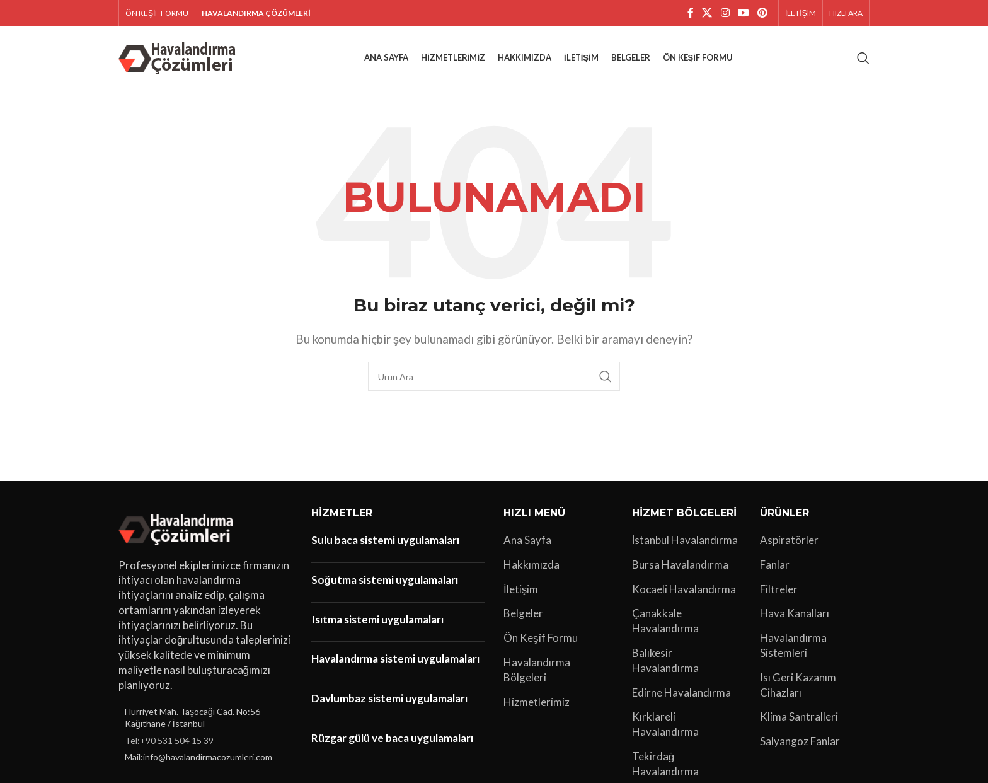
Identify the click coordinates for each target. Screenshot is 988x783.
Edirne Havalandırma (681, 692)
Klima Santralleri (799, 717)
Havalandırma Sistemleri (793, 646)
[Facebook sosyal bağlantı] (690, 13)
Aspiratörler (789, 540)
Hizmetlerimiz (536, 702)
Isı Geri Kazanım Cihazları (798, 685)
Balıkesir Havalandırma (665, 660)
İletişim (520, 589)
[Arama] (863, 58)
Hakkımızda (531, 564)
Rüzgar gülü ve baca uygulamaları (392, 738)
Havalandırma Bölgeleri (536, 670)
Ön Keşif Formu (540, 638)
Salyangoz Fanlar (800, 741)
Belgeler (523, 613)
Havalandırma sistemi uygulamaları (395, 659)
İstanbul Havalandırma (685, 540)
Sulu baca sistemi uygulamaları (385, 540)
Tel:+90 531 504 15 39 (169, 740)
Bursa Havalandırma (680, 564)
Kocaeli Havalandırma (684, 589)
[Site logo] (179, 56)
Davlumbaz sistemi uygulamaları (389, 698)
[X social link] (707, 13)
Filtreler (779, 589)
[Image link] (178, 527)
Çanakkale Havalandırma (665, 621)
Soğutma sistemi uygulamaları (384, 579)
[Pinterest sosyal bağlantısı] (763, 13)
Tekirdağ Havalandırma (665, 764)
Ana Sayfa (527, 540)
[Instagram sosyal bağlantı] (724, 13)
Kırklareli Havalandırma (665, 724)
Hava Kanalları (794, 613)
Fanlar (775, 564)
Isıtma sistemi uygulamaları (377, 619)
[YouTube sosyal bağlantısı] (743, 13)
